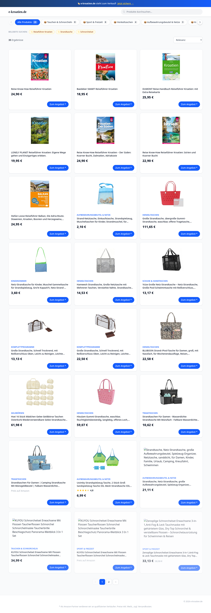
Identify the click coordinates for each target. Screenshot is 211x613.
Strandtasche (65, 31)
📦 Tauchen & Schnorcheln (60, 22)
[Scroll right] (200, 22)
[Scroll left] (11, 22)
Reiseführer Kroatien (41, 31)
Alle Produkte (28, 22)
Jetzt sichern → (125, 3)
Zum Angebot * (58, 104)
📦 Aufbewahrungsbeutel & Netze (164, 22)
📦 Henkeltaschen (125, 22)
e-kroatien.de (17, 12)
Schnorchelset (85, 31)
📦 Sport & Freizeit (95, 22)
